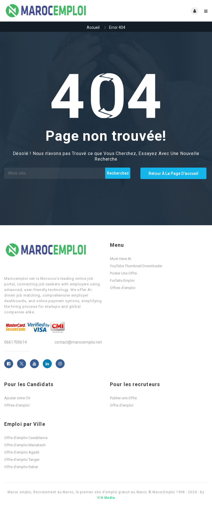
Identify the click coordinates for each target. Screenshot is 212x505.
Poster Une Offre (123, 273)
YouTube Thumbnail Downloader (136, 266)
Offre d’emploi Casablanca (26, 438)
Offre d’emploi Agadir (21, 452)
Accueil (93, 27)
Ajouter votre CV (17, 398)
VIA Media (106, 498)
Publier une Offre (123, 398)
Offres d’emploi (122, 288)
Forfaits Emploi (122, 280)
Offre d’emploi (121, 405)
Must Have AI (120, 259)
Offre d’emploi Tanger (21, 459)
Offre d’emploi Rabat (21, 467)
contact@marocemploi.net (78, 342)
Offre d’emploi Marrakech (25, 445)
